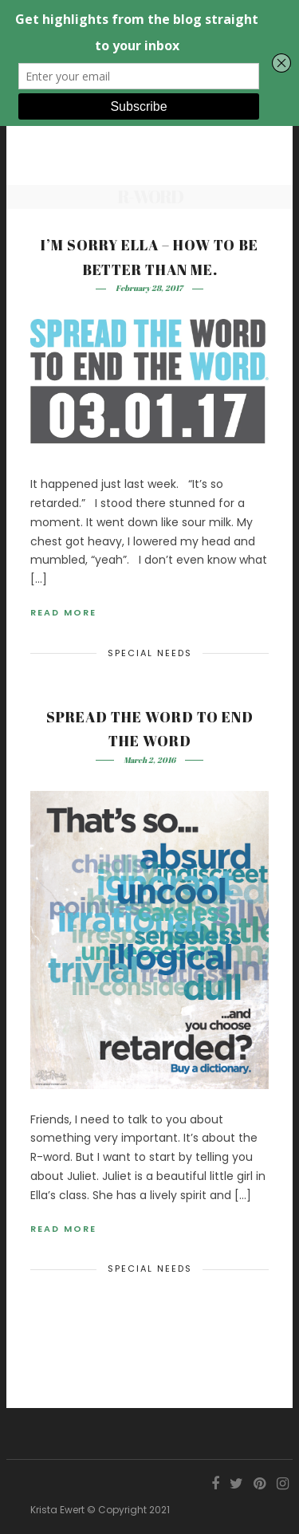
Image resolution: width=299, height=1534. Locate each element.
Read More (63, 612)
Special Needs (150, 653)
